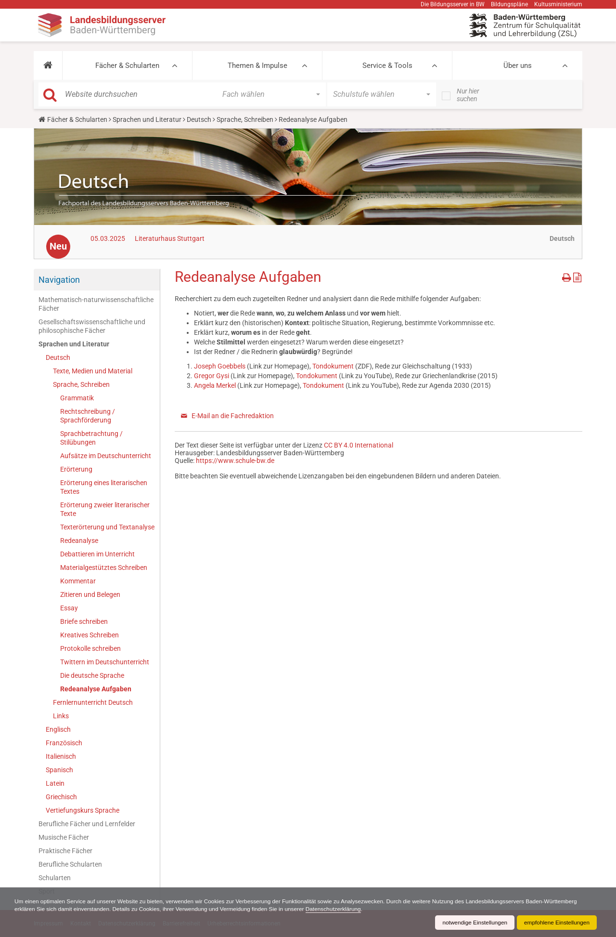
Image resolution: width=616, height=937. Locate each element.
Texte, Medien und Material (92, 371)
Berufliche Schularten (70, 864)
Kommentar (78, 581)
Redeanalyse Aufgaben (95, 689)
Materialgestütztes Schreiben (103, 567)
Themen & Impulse (257, 65)
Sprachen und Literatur (147, 119)
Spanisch (59, 770)
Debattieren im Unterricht (97, 554)
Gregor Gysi (212, 376)
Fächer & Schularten (127, 65)
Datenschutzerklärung (338, 909)
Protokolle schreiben (90, 648)
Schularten (54, 878)
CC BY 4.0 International (358, 445)
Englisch (58, 729)
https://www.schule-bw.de (235, 460)
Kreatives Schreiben (89, 635)
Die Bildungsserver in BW (453, 4)
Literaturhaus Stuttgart (170, 238)
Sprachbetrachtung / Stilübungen (91, 438)
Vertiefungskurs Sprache (82, 810)
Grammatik (77, 398)
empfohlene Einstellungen (556, 922)
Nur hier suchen (468, 95)
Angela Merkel (215, 385)
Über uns (517, 65)
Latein (55, 783)
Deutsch (199, 119)
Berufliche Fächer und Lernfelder (86, 824)
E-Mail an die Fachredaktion (233, 416)
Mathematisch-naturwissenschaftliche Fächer (96, 304)
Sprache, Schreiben (245, 119)
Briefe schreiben (84, 621)
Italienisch (61, 756)
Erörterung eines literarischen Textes (103, 487)
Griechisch (61, 797)
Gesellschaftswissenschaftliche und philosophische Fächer (91, 326)
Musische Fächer (63, 837)
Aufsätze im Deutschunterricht (105, 456)
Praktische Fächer (65, 851)
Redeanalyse (79, 540)
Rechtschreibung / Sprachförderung (87, 416)
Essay (69, 608)
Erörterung (76, 469)
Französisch (64, 743)
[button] (47, 65)
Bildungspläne (509, 4)
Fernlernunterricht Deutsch (93, 702)
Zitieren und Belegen (90, 594)
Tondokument (333, 366)
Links (61, 716)
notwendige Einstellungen (473, 922)
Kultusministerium (558, 4)
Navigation (59, 280)
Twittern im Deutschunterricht (104, 662)
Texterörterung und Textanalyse (107, 527)
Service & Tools (387, 65)
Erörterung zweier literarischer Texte (105, 509)
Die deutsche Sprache (92, 675)
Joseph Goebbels (220, 366)
